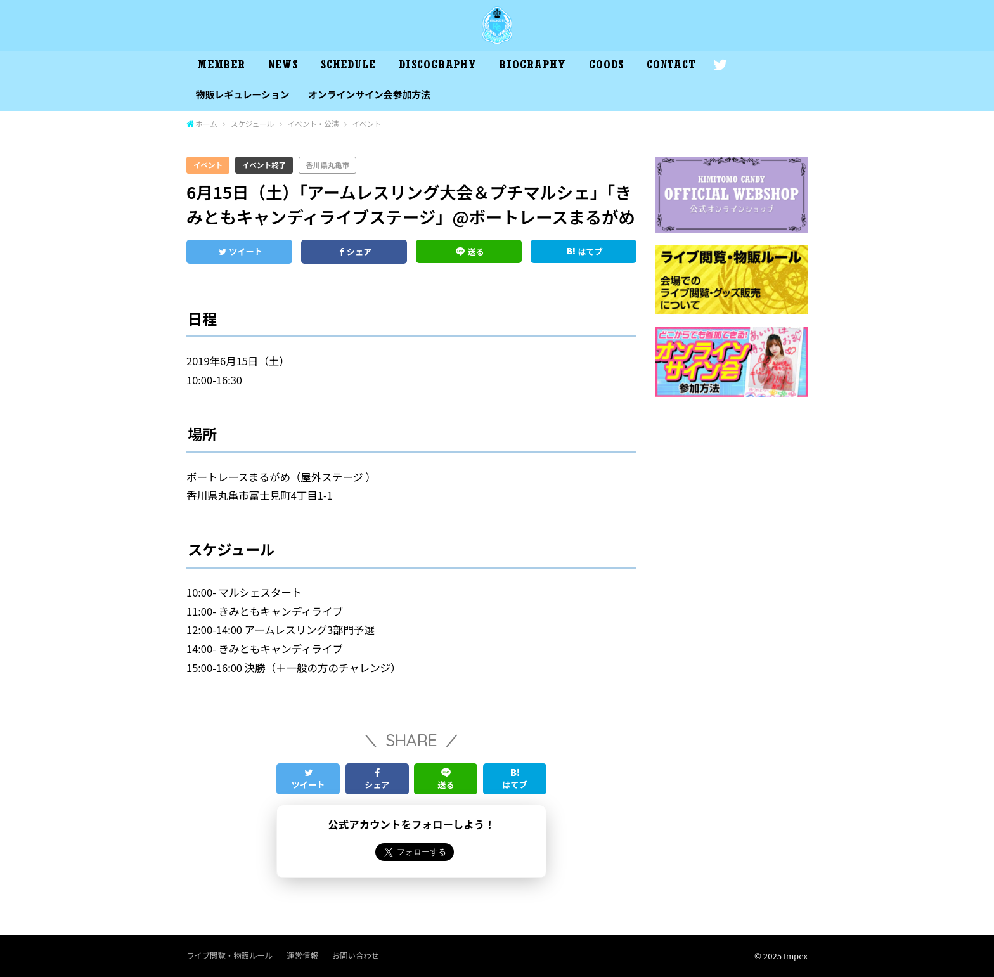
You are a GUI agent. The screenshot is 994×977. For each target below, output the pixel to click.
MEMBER (221, 66)
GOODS (606, 66)
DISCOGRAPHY (438, 66)
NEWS (283, 66)
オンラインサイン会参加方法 (369, 94)
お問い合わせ (355, 955)
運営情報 (302, 955)
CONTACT (671, 66)
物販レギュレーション (243, 94)
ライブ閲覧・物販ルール (229, 955)
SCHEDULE (348, 66)
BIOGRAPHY (532, 66)
